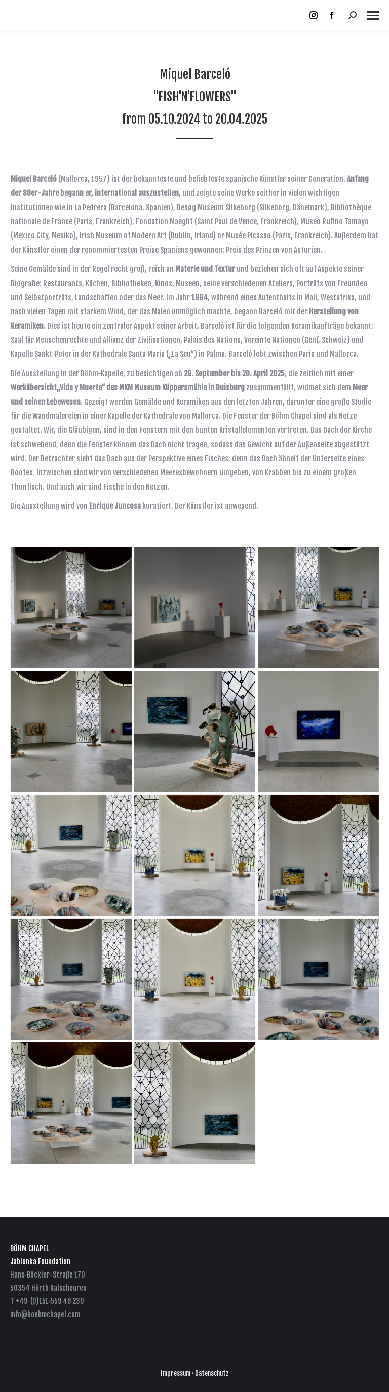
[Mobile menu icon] (373, 15)
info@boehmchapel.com (45, 1314)
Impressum (175, 1373)
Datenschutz (212, 1373)
